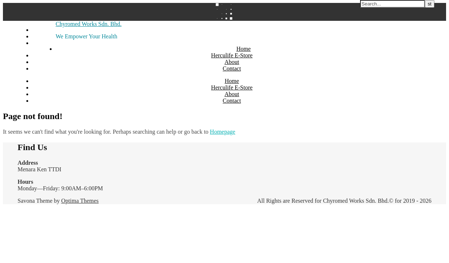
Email (39, 43)
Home (243, 49)
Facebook (43, 30)
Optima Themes (79, 201)
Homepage (222, 132)
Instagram (44, 36)
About (232, 62)
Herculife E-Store (231, 55)
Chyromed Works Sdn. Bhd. (88, 24)
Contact (232, 68)
